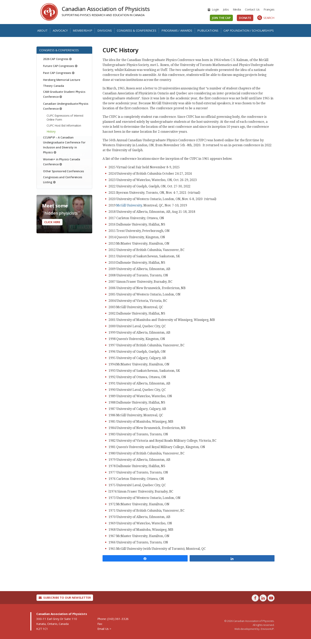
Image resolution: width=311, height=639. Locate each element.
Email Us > (104, 629)
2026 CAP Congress (55, 59)
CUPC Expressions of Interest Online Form (65, 117)
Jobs (226, 9)
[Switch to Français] (269, 9)
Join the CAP (221, 18)
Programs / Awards (176, 30)
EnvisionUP (267, 629)
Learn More (53, 185)
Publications (207, 30)
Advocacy (60, 30)
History (51, 131)
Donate (245, 18)
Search (266, 17)
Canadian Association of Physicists (106, 9)
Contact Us (252, 9)
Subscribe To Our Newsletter (65, 597)
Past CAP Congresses (57, 73)
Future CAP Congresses (58, 66)
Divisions (104, 30)
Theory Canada (53, 86)
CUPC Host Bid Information (64, 125)
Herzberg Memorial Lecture (61, 80)
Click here (52, 222)
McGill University (129, 205)
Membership (82, 30)
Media (237, 9)
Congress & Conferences (136, 30)
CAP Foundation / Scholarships (249, 30)
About (42, 30)
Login (215, 9)
